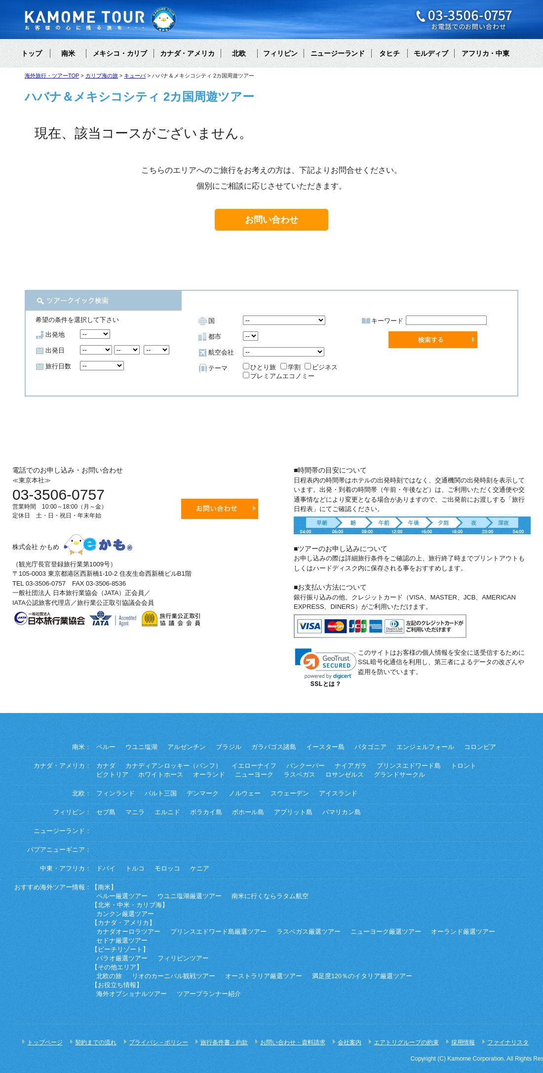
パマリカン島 (341, 812)
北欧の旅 (109, 976)
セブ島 (106, 812)
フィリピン (280, 53)
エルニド (167, 812)
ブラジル (228, 747)
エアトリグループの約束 (406, 1042)
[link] (326, 664)
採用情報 (463, 1042)
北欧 (239, 53)
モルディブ (431, 53)
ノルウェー (245, 793)
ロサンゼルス (344, 774)
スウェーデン (290, 793)
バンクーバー (305, 765)
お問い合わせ (271, 220)
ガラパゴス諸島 (273, 747)
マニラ (135, 812)
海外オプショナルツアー (131, 994)
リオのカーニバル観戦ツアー (173, 976)
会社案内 (349, 1042)
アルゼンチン (186, 747)
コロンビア (480, 747)
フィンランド (115, 793)
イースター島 (325, 747)
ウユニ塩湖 (141, 747)
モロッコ (167, 868)
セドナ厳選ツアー (122, 940)
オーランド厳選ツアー (463, 931)
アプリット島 (293, 812)
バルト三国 (161, 793)
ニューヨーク (254, 774)
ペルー (106, 747)
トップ (31, 53)
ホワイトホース (160, 774)
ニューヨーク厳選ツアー (385, 931)
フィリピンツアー (183, 958)
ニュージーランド (337, 53)
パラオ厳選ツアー (122, 958)
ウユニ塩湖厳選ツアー (189, 896)
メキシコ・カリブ (120, 53)
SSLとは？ (325, 683)
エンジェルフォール (425, 747)
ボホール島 (248, 812)
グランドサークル (399, 774)
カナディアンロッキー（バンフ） (173, 765)
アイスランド (338, 793)
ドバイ (106, 868)
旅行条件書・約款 (224, 1042)
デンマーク (203, 793)
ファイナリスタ (508, 1042)
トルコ (135, 868)
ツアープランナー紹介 (209, 994)
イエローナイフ (254, 765)
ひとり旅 (259, 367)
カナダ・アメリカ (187, 53)
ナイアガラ (351, 765)
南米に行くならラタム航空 (270, 896)
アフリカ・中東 (485, 53)
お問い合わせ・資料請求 (292, 1042)
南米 (68, 53)
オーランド (209, 774)
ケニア (199, 868)
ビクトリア (112, 774)
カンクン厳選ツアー (125, 914)
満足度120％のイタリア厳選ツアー (362, 976)
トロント (463, 765)
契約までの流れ (95, 1042)
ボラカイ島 (206, 812)
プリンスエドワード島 (409, 765)
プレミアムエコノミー (278, 376)
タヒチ (389, 53)
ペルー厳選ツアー (122, 896)
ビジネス (321, 367)
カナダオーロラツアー (128, 931)
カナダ (106, 765)
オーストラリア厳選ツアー (263, 976)
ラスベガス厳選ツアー (308, 931)
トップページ (45, 1042)
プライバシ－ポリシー (158, 1042)
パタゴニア (370, 747)
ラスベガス (299, 774)
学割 (290, 367)
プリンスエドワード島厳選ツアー (218, 931)
